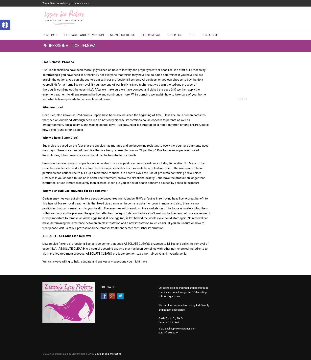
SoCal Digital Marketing (108, 353)
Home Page (50, 35)
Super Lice (174, 35)
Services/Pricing (122, 35)
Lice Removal (150, 35)
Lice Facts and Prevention (84, 35)
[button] (5, 25)
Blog (192, 35)
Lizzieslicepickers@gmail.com (178, 328)
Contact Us (210, 35)
